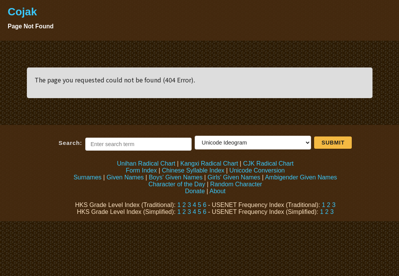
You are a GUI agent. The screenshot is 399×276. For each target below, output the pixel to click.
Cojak (22, 12)
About (217, 191)
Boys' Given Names (175, 177)
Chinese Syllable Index (193, 170)
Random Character (236, 184)
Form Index (141, 170)
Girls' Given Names (233, 177)
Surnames (87, 177)
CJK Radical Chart (268, 163)
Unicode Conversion (257, 170)
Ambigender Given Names (301, 177)
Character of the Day (177, 184)
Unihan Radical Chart (146, 163)
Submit (332, 143)
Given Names (125, 177)
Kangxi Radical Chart (209, 163)
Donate (195, 191)
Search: (70, 143)
